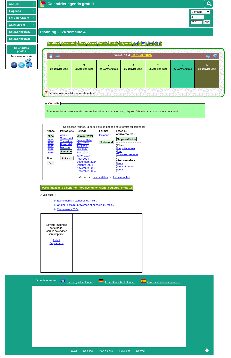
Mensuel (65, 147)
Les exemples (121, 177)
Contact (140, 350)
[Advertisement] (113, 17)
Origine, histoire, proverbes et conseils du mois (85, 204)
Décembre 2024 (86, 171)
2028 (51, 149)
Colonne (104, 135)
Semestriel (66, 138)
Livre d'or (124, 350)
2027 (51, 146)
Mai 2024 (82, 149)
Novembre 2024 (86, 167)
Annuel (64, 135)
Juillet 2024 (83, 155)
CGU (74, 350)
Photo (113, 43)
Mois (82, 43)
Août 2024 (83, 158)
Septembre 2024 (86, 161)
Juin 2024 (82, 152)
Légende (125, 43)
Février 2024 (84, 140)
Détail (120, 169)
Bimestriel (66, 144)
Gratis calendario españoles (163, 282)
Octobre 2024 (85, 164)
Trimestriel (66, 141)
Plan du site (106, 350)
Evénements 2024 (68, 209)
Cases (92, 43)
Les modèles (100, 177)
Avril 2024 (83, 146)
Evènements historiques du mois (76, 200)
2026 (51, 143)
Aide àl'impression (57, 242)
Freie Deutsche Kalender (120, 282)
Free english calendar (79, 282)
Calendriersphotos (21, 49)
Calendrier (68, 43)
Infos (102, 43)
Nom (120, 163)
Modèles (53, 43)
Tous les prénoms (127, 154)
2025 (51, 140)
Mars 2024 (83, 143)
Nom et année (125, 166)
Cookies (88, 350)
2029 (51, 152)
